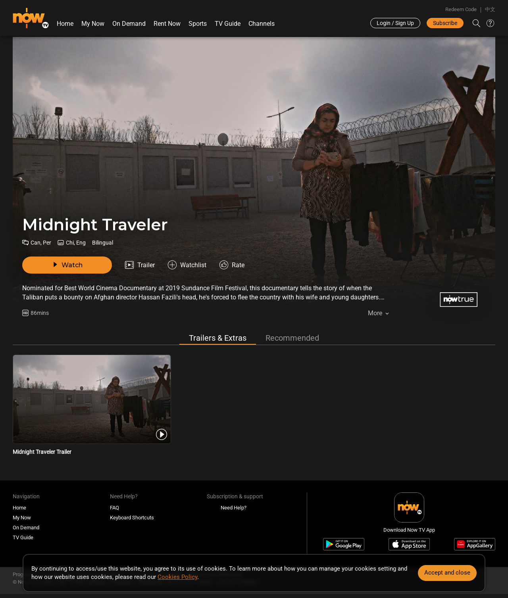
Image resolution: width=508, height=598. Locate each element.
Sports (198, 23)
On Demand (129, 23)
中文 (490, 9)
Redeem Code (461, 9)
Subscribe (445, 23)
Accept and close (447, 572)
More (375, 313)
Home (65, 23)
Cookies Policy (177, 577)
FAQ (114, 508)
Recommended (292, 338)
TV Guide (228, 23)
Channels (261, 23)
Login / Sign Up (395, 23)
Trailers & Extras (217, 338)
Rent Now (167, 23)
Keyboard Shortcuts (132, 518)
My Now (92, 23)
